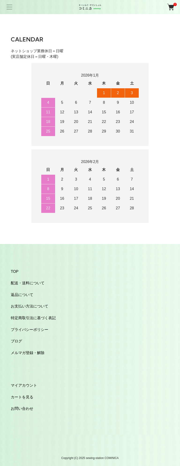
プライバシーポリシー (29, 330)
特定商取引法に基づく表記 (33, 318)
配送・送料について (28, 283)
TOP (15, 272)
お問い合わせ (22, 409)
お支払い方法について (29, 306)
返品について (22, 295)
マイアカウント (24, 385)
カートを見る (22, 397)
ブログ (16, 341)
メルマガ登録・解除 (28, 353)
